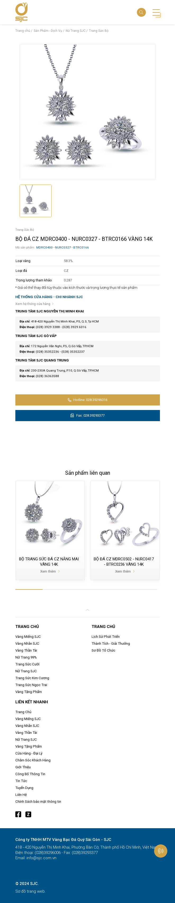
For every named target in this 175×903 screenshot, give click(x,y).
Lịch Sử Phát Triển (106, 637)
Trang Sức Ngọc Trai (31, 685)
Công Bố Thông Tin (30, 774)
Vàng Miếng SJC (28, 637)
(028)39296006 (47, 852)
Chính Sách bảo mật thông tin (38, 802)
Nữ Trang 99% (26, 657)
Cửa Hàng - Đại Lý (28, 753)
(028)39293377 (84, 852)
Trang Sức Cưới (27, 664)
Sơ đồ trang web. (30, 891)
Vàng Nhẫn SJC (27, 643)
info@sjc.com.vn (40, 858)
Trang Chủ (23, 712)
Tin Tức (21, 781)
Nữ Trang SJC (26, 671)
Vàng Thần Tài (26, 650)
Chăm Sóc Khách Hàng (33, 760)
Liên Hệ (21, 795)
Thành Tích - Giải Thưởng (111, 643)
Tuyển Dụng (24, 788)
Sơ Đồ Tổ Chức (103, 650)
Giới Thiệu (23, 767)
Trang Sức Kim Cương (32, 678)
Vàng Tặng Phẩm (28, 692)
